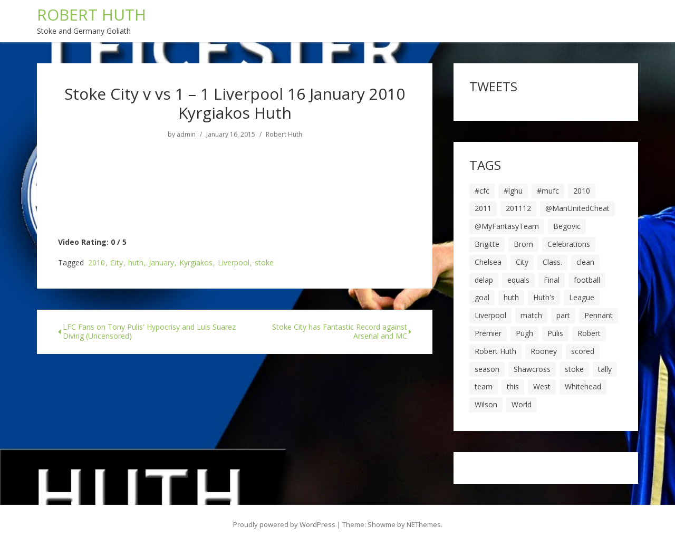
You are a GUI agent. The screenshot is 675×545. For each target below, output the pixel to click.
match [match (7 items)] (531, 315)
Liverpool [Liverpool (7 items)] (490, 315)
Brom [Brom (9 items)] (523, 244)
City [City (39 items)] (522, 262)
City (116, 263)
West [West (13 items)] (542, 386)
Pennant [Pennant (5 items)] (598, 315)
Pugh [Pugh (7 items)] (524, 333)
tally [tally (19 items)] (605, 369)
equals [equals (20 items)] (518, 280)
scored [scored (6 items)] (582, 351)
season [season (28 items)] (487, 369)
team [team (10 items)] (484, 386)
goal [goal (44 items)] (482, 297)
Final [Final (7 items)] (552, 280)
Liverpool (233, 263)
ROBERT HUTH (91, 14)
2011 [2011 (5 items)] (483, 208)
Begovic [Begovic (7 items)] (567, 226)
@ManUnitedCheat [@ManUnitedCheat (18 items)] (577, 208)
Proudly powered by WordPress (284, 524)
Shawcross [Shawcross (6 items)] (532, 369)
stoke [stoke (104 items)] (574, 369)
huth (135, 263)
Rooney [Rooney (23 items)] (544, 351)
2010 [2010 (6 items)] (581, 191)
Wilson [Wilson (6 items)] (486, 404)
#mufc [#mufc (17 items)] (548, 191)
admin (186, 134)
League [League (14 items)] (581, 297)
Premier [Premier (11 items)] (488, 333)
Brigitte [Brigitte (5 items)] (487, 244)
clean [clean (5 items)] (585, 262)
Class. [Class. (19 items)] (552, 262)
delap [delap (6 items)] (484, 280)
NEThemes (424, 524)
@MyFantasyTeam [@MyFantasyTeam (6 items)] (507, 226)
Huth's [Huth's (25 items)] (544, 297)
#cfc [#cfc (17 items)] (482, 191)
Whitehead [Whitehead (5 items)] (583, 386)
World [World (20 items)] (522, 404)
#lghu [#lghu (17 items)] (513, 191)
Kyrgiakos (196, 263)
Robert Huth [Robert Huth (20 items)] (495, 351)
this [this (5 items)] (513, 386)
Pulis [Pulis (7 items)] (555, 333)
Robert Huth (284, 134)
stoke (264, 263)
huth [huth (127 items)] (511, 297)
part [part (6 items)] (563, 315)
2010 (96, 263)
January (161, 263)
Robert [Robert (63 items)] (589, 333)
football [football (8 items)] (587, 280)
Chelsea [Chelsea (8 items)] (488, 262)
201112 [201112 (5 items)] (518, 208)
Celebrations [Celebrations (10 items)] (568, 244)
